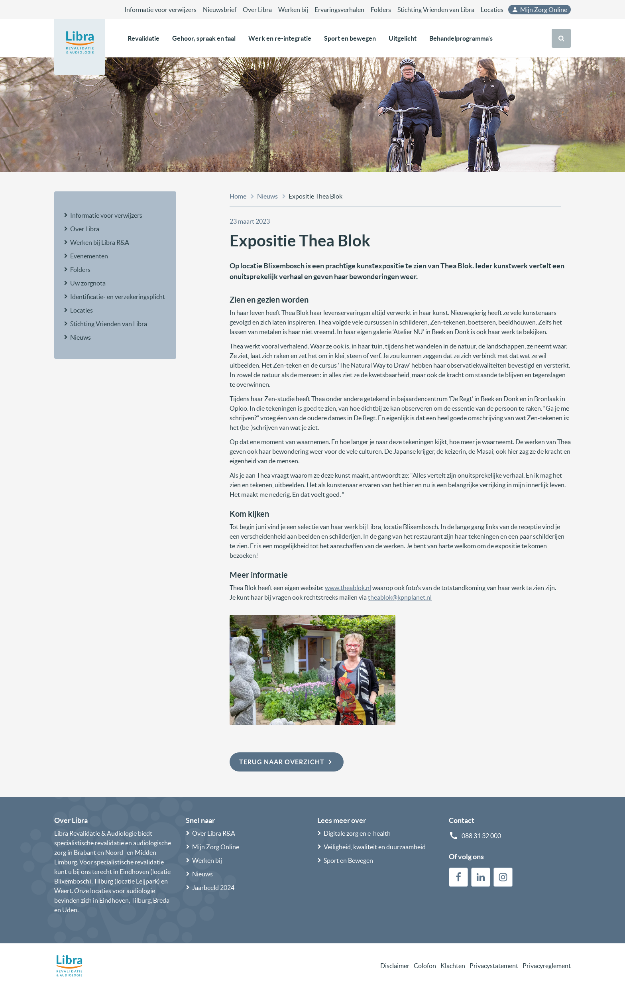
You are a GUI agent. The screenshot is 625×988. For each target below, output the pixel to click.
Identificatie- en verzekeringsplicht (117, 296)
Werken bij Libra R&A (99, 242)
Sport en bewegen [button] (350, 38)
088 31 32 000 (481, 835)
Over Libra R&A (213, 833)
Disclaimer (394, 965)
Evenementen (89, 256)
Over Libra (257, 9)
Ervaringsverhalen (339, 9)
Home (238, 196)
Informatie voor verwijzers (160, 9)
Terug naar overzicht (286, 762)
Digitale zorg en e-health (357, 833)
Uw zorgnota (88, 283)
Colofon (425, 965)
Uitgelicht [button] (403, 38)
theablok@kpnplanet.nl (400, 597)
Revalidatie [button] (143, 38)
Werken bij (293, 9)
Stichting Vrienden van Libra (435, 9)
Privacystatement (494, 965)
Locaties (492, 9)
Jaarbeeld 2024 (213, 887)
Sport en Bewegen (348, 860)
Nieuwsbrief (219, 9)
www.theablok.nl (348, 587)
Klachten (452, 965)
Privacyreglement (547, 965)
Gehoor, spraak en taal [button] (204, 38)
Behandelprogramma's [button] (461, 38)
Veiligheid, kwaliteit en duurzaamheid (375, 846)
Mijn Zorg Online (539, 9)
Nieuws (80, 337)
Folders (381, 9)
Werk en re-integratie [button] (279, 38)
